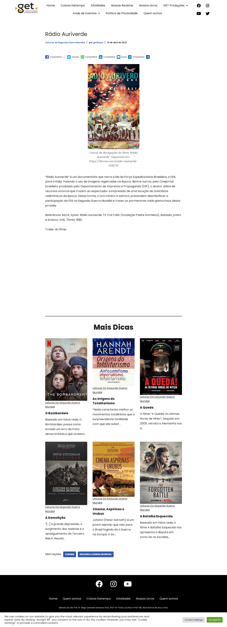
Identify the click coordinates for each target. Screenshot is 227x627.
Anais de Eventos (86, 13)
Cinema (69, 556)
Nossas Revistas (122, 5)
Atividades (98, 5)
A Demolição (57, 519)
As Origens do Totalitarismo (106, 402)
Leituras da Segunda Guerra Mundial (65, 42)
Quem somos (152, 13)
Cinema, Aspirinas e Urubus (112, 513)
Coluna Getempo (73, 5)
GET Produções (175, 5)
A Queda (149, 407)
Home (50, 5)
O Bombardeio (58, 414)
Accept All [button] (214, 619)
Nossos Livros (148, 5)
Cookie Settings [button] (194, 619)
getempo (98, 42)
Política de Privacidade (122, 13)
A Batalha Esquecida (160, 516)
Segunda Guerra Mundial (96, 556)
